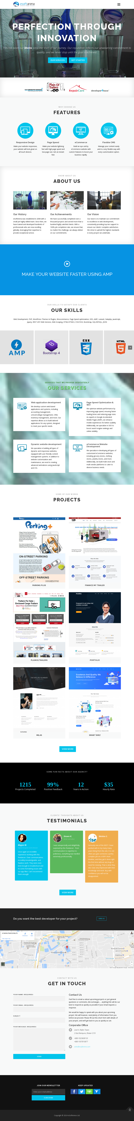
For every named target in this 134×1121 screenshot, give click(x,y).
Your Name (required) (23, 994)
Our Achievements (61, 214)
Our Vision (93, 214)
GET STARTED (78, 60)
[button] (67, 264)
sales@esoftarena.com (82, 1047)
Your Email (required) (23, 1005)
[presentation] (130, 348)
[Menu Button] (119, 4)
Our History (19, 214)
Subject (16, 1016)
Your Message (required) (24, 1027)
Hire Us (102, 918)
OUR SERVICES (58, 60)
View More (67, 749)
